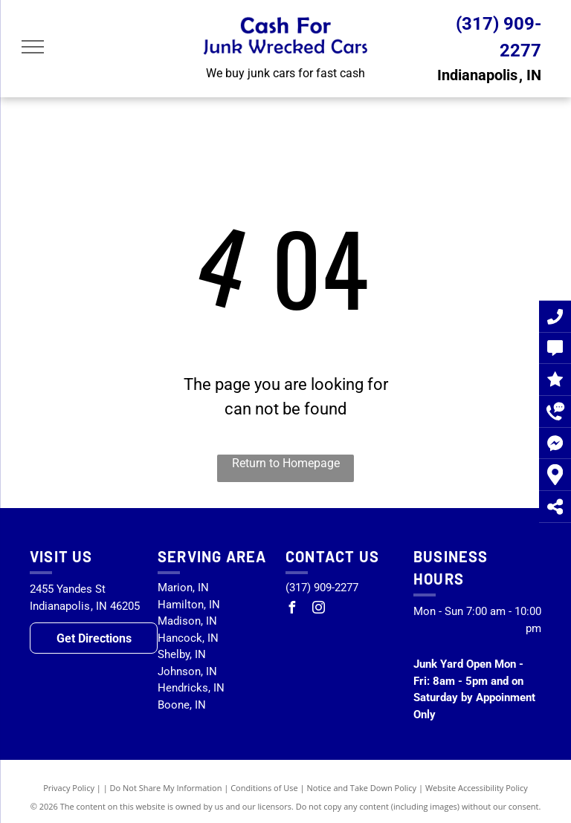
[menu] (32, 46)
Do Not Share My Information (166, 787)
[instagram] (318, 609)
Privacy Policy (68, 787)
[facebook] (291, 609)
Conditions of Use (264, 787)
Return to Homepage (286, 463)
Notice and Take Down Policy (362, 787)
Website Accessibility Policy (476, 787)
